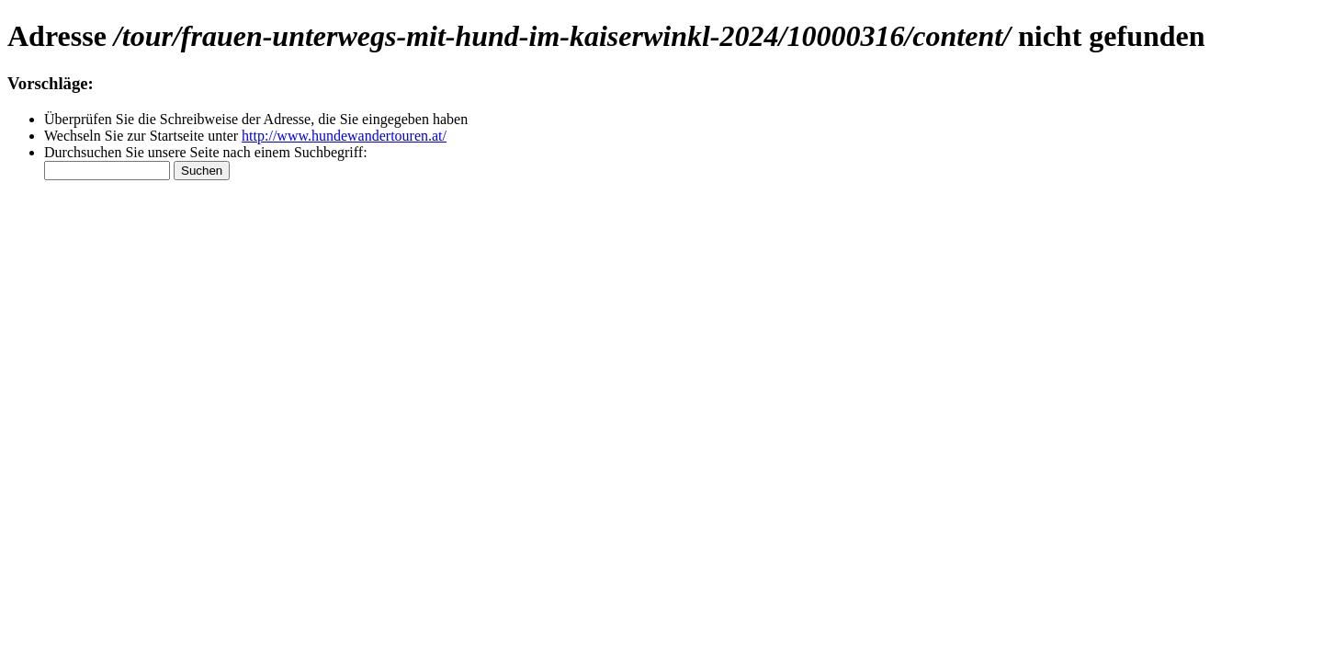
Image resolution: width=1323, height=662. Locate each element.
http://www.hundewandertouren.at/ (344, 135)
